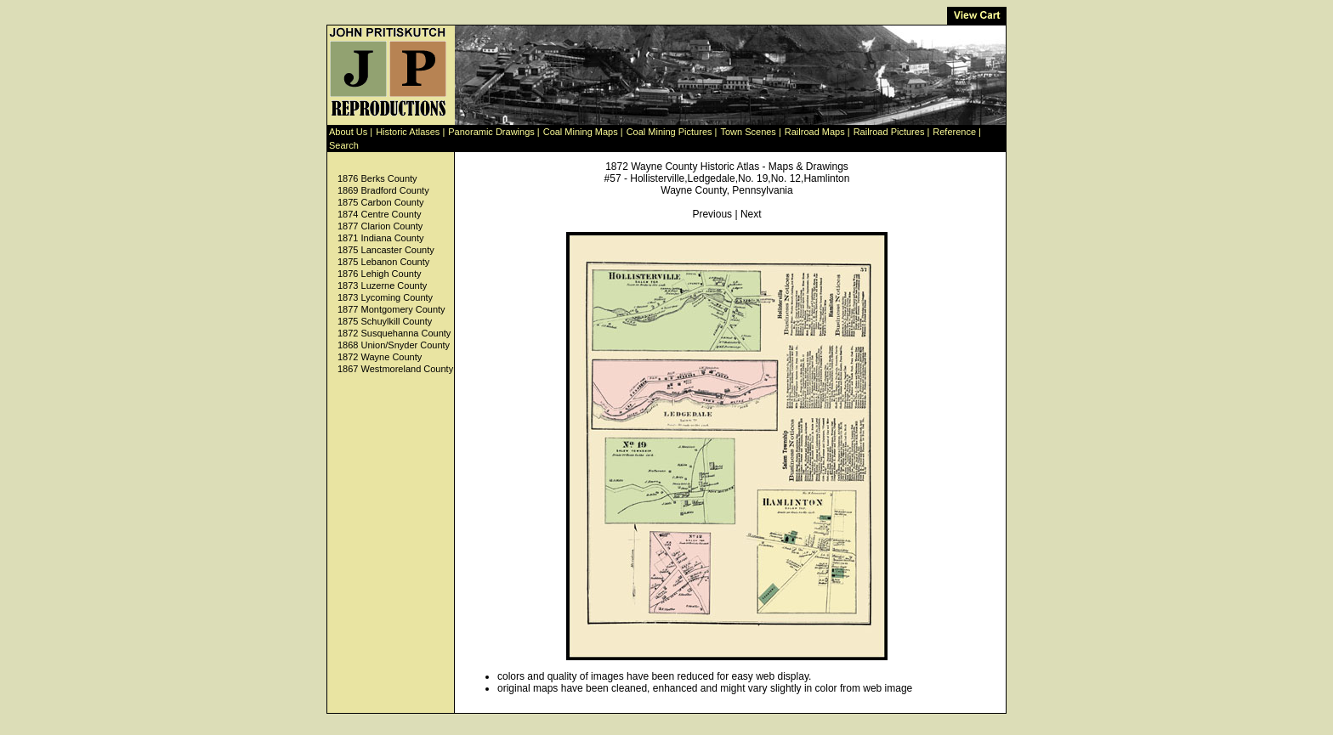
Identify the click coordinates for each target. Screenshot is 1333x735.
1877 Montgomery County (391, 309)
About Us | (350, 132)
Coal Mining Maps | (583, 132)
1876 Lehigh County (379, 274)
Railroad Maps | (817, 132)
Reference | (957, 132)
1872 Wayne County (380, 357)
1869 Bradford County (383, 190)
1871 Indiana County (381, 238)
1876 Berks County (377, 178)
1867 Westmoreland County (395, 369)
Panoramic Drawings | (493, 132)
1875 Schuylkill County (385, 321)
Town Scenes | (750, 132)
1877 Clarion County (380, 226)
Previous (712, 214)
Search (344, 145)
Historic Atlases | (410, 132)
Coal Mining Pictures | (672, 132)
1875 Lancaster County (386, 250)
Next (751, 214)
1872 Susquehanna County (394, 333)
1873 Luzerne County (382, 285)
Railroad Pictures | (892, 132)
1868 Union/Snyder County (394, 345)
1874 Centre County (379, 214)
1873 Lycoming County (385, 297)
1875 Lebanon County (383, 262)
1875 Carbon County (381, 202)
